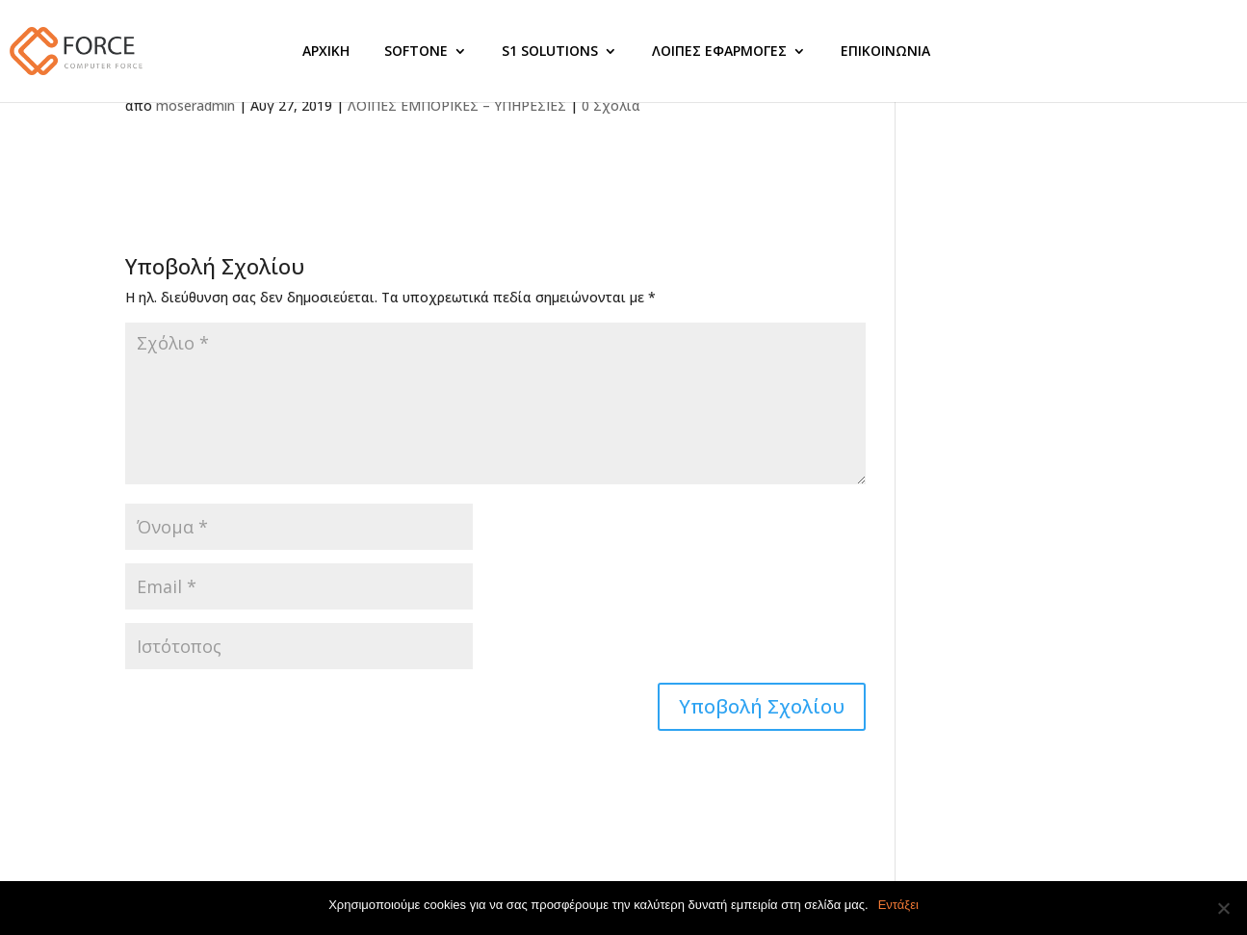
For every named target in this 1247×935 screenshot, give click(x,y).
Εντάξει (898, 904)
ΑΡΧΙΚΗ (326, 50)
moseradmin (195, 105)
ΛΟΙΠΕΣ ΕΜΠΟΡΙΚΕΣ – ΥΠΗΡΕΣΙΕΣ (457, 105)
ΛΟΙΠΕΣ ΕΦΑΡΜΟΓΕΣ (719, 50)
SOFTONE (416, 50)
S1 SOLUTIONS (550, 50)
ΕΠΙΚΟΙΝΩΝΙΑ (885, 50)
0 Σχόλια (611, 105)
